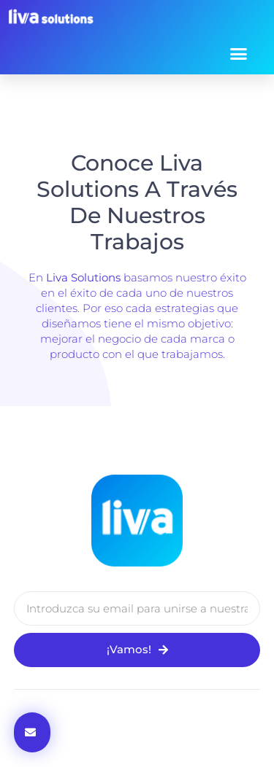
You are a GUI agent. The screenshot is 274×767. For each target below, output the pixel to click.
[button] (239, 53)
